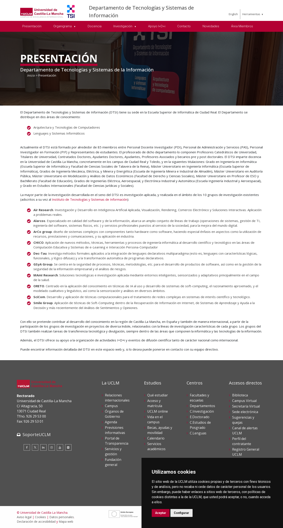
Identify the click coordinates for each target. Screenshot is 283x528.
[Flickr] (68, 447)
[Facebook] (27, 447)
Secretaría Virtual (246, 406)
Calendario (155, 438)
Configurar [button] (181, 513)
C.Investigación (202, 411)
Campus (111, 405)
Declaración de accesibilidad (36, 521)
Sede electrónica (245, 411)
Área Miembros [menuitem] (242, 26)
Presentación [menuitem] (31, 26)
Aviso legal (24, 517)
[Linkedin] (43, 447)
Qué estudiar (157, 395)
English (233, 14)
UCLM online (157, 411)
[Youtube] (60, 447)
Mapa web (66, 521)
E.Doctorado (199, 417)
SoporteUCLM (37, 434)
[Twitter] (35, 447)
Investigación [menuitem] (123, 26)
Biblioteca (240, 395)
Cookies (40, 517)
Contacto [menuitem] (184, 26)
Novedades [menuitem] (211, 26)
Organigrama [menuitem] (63, 26)
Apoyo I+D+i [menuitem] (156, 26)
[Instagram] (52, 447)
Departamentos (202, 405)
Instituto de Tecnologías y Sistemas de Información (89, 199)
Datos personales (61, 517)
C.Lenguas (198, 433)
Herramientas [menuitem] (251, 14)
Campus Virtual (244, 400)
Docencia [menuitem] (94, 26)
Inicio (31, 75)
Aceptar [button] (160, 513)
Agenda (111, 422)
